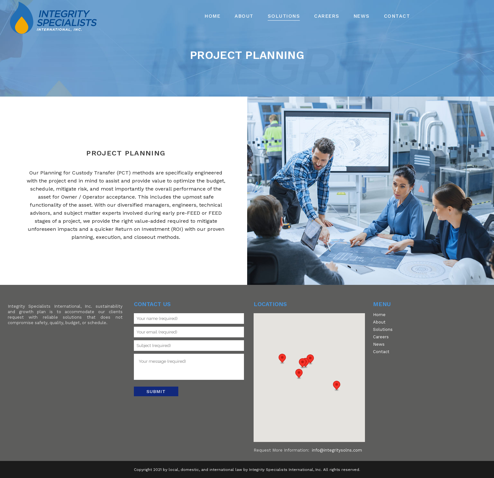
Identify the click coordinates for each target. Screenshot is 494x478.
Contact (381, 351)
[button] (302, 363)
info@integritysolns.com (337, 450)
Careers (381, 337)
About (379, 322)
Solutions (383, 329)
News (379, 344)
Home (379, 314)
